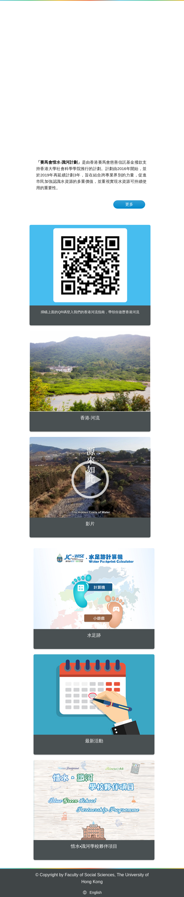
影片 (90, 524)
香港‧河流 (90, 418)
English (92, 892)
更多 (129, 204)
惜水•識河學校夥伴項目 (94, 846)
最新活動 (94, 741)
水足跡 (94, 635)
